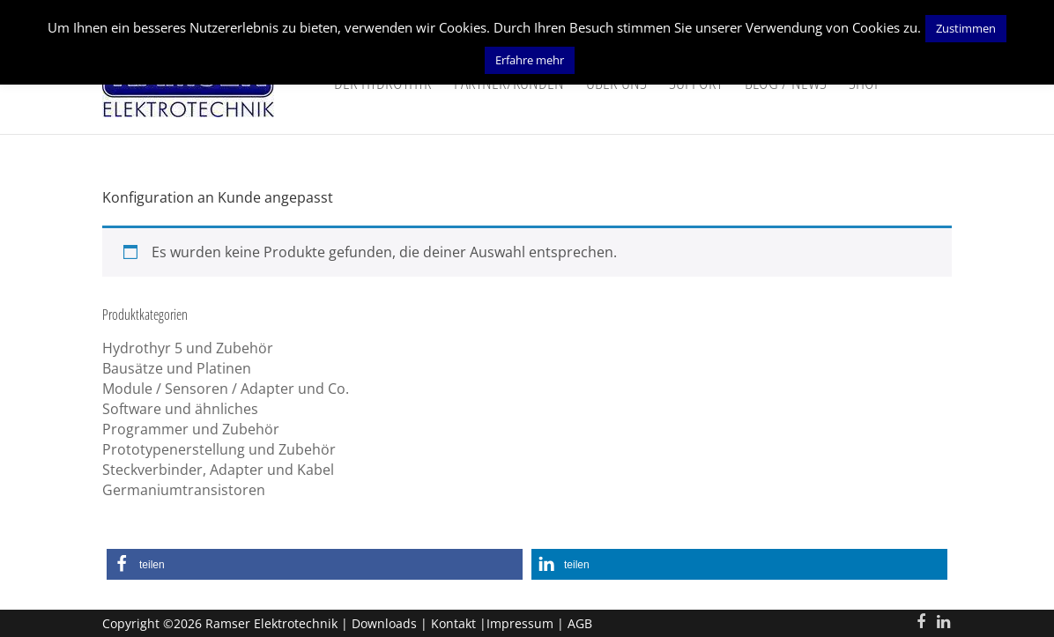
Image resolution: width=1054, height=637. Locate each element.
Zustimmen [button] (966, 28)
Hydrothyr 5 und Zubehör (187, 348)
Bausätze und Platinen (176, 368)
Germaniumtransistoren (183, 490)
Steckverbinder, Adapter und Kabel (218, 469)
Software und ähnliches (180, 408)
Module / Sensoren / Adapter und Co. (225, 388)
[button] (315, 564)
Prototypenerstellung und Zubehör (219, 449)
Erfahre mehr (529, 60)
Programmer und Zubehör (190, 429)
